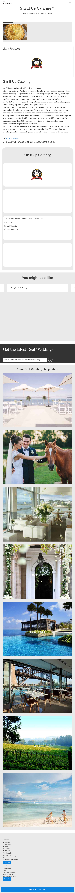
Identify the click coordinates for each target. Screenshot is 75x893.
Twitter (6, 846)
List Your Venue (7, 869)
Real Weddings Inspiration (10, 860)
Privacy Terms (7, 858)
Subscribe (7, 862)
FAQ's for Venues (8, 874)
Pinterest (6, 848)
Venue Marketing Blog (9, 876)
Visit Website (12, 138)
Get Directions (12, 229)
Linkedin (6, 850)
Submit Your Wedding (9, 856)
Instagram (7, 844)
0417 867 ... (11, 223)
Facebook (6, 842)
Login (4, 870)
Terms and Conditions (9, 872)
